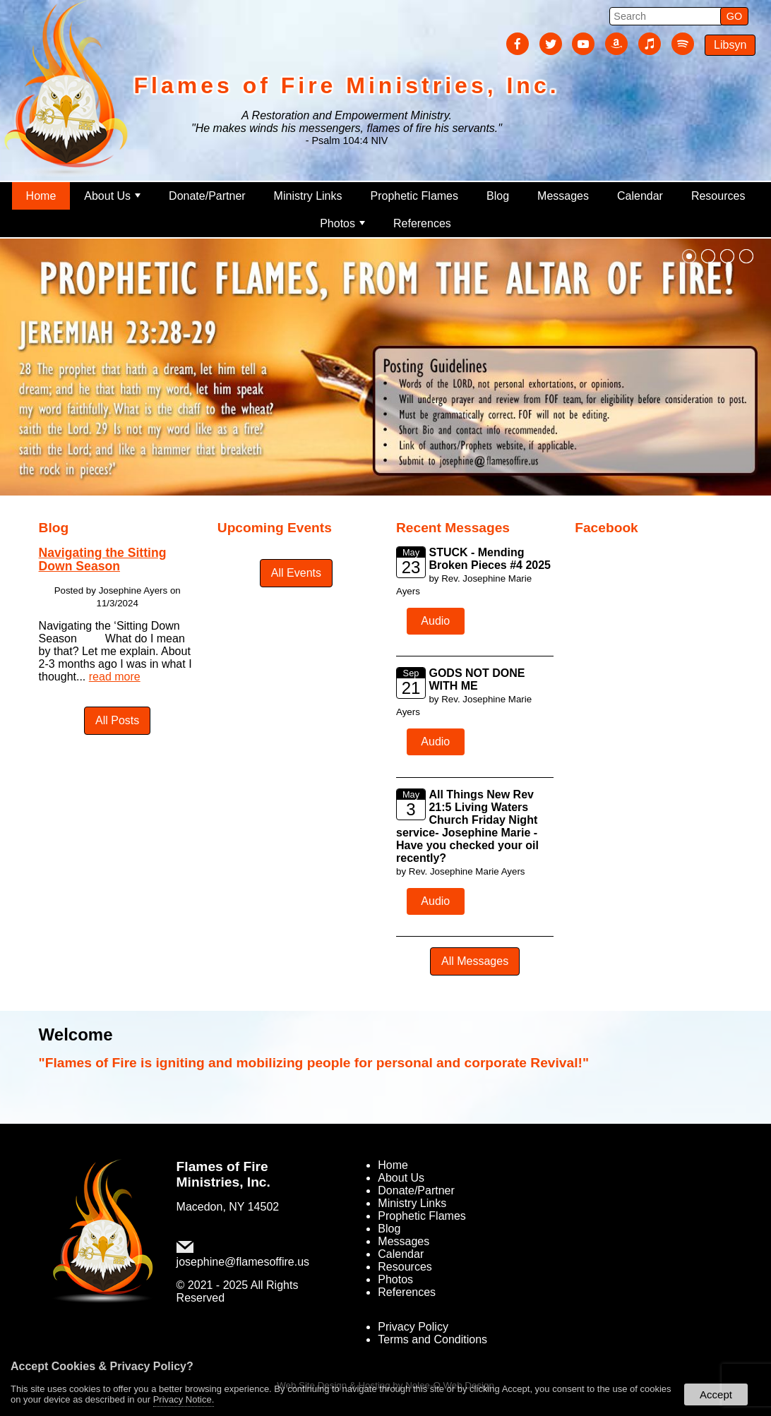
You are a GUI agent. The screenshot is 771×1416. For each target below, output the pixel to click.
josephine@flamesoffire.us (243, 1262)
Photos (342, 223)
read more (115, 677)
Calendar (640, 196)
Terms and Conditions (432, 1339)
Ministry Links (308, 196)
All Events (296, 573)
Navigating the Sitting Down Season (103, 559)
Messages (563, 196)
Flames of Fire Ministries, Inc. (223, 1174)
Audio (435, 621)
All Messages (474, 961)
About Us (112, 196)
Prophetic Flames (415, 196)
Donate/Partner (207, 196)
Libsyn (730, 45)
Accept (716, 1394)
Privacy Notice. (184, 1399)
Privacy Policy (413, 1327)
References (422, 223)
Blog (497, 196)
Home (41, 196)
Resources (718, 196)
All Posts (117, 720)
